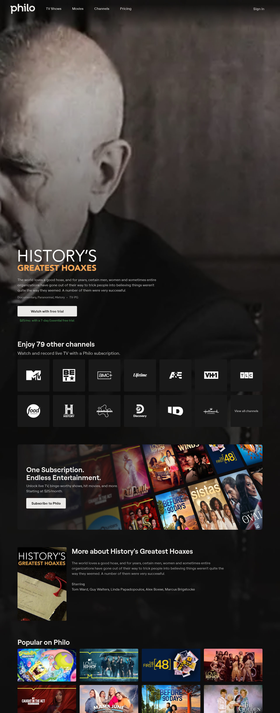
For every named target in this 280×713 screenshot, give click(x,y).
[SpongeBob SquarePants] (47, 665)
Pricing (125, 8)
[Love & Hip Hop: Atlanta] (109, 665)
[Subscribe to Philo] (140, 487)
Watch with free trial (47, 311)
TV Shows (53, 8)
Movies (77, 8)
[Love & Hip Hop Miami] (233, 665)
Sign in (258, 9)
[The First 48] (171, 665)
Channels (101, 8)
